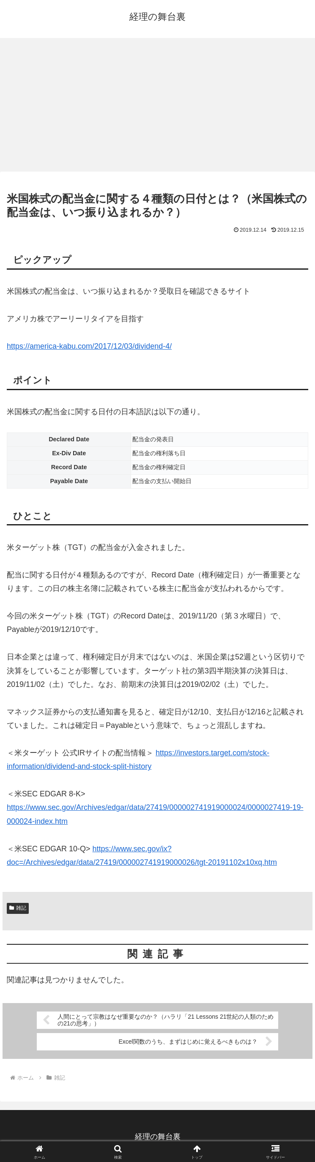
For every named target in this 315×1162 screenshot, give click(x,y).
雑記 (17, 908)
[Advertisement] (157, 107)
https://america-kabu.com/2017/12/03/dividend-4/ (89, 346)
